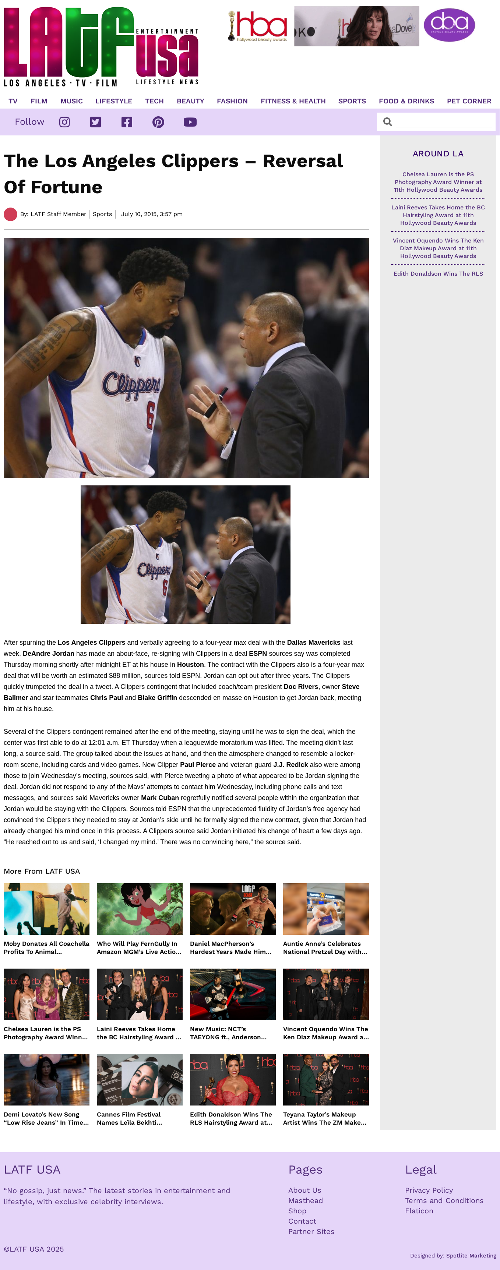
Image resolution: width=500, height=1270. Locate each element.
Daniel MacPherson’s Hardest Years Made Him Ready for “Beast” (228, 948)
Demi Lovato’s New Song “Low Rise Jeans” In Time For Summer (43, 1118)
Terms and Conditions (444, 1200)
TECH (154, 101)
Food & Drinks (406, 101)
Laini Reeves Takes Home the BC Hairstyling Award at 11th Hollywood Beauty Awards (139, 1033)
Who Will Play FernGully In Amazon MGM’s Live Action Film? (138, 948)
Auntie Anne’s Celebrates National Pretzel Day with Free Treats (322, 948)
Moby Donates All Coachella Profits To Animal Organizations (46, 948)
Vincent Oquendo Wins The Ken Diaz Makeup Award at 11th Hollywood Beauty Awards (325, 1033)
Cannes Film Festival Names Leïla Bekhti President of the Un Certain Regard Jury (139, 1118)
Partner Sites (311, 1231)
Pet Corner (469, 101)
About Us (304, 1190)
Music (71, 101)
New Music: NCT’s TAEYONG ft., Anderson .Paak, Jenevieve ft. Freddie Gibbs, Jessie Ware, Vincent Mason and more (233, 1033)
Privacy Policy (429, 1190)
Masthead (305, 1200)
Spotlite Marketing (471, 1255)
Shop (297, 1210)
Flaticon (419, 1210)
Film (39, 101)
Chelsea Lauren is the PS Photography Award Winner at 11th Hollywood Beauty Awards (46, 1033)
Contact (302, 1221)
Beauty (190, 101)
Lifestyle (113, 101)
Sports (352, 101)
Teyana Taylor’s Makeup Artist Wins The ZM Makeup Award (326, 1118)
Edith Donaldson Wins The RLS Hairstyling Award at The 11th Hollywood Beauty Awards (231, 1118)
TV (13, 101)
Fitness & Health (293, 101)
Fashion (232, 101)
